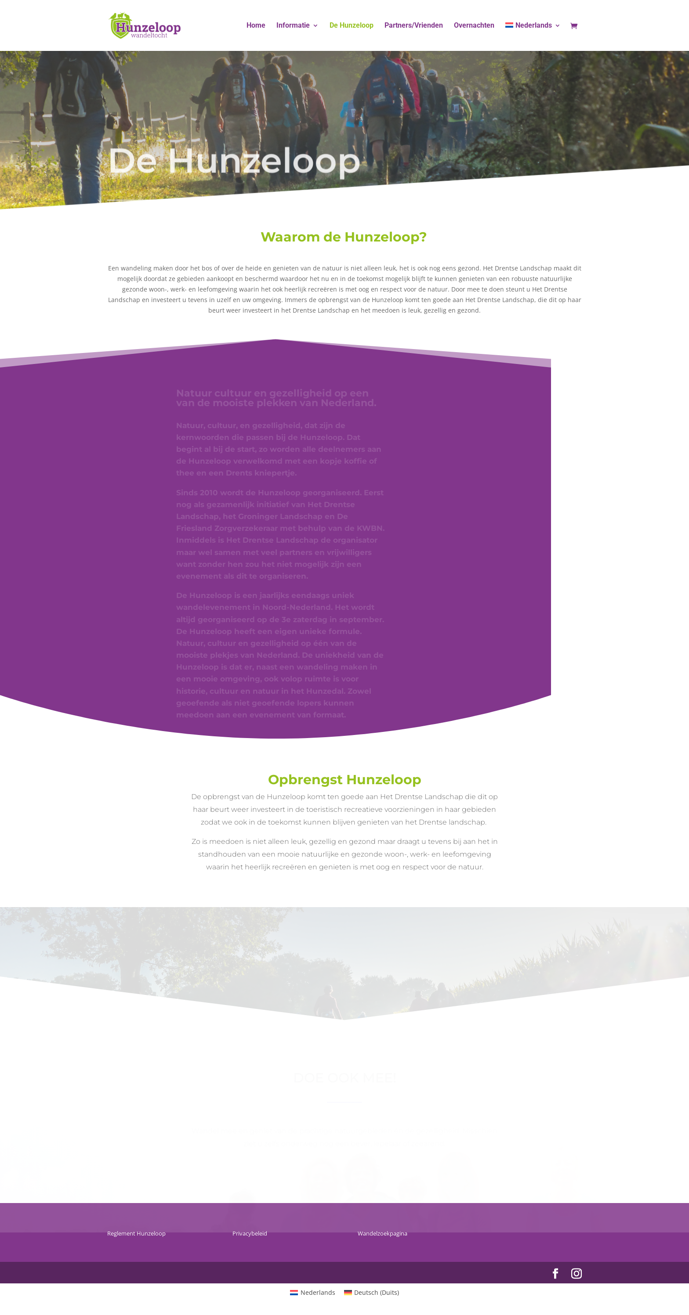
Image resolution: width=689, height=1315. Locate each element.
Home (256, 25)
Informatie (293, 25)
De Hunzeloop (352, 25)
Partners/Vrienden (413, 25)
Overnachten (474, 25)
